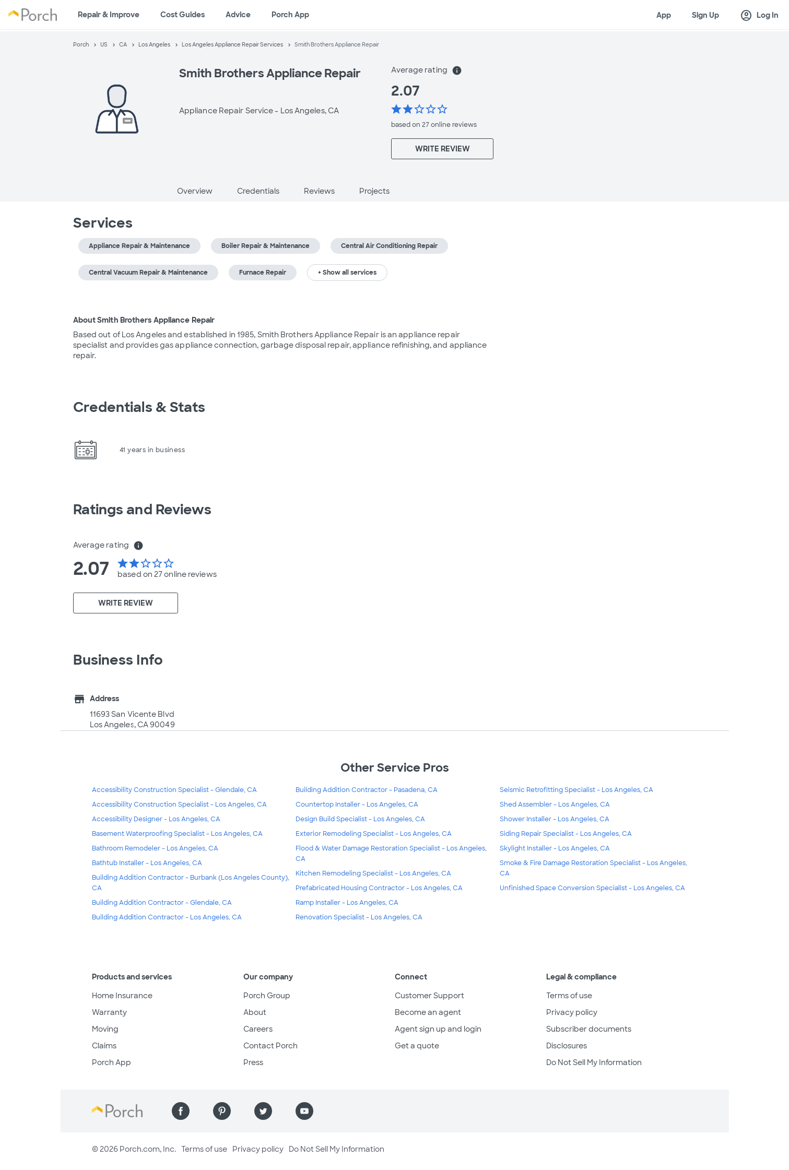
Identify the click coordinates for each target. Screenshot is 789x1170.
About (254, 1012)
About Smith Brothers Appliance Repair (144, 320)
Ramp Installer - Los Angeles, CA (347, 903)
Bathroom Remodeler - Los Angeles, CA (155, 848)
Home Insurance (122, 995)
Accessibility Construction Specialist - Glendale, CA (174, 790)
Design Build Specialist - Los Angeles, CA (360, 819)
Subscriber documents (588, 1029)
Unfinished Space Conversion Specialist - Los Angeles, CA (592, 888)
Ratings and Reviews (142, 509)
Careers (258, 1029)
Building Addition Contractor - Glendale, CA (162, 903)
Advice (238, 14)
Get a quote (417, 1045)
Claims (104, 1045)
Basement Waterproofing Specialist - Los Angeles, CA (177, 834)
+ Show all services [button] (347, 272)
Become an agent (428, 1012)
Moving (105, 1029)
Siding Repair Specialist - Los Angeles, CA (566, 834)
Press (253, 1062)
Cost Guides (182, 14)
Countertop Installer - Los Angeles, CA (357, 804)
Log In (759, 15)
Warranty (109, 1012)
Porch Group (266, 995)
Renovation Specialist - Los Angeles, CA (359, 917)
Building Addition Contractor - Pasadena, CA (367, 790)
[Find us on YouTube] (304, 1111)
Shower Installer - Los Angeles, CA (554, 819)
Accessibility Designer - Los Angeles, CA (156, 819)
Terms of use (569, 995)
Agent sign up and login (438, 1029)
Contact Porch (270, 1045)
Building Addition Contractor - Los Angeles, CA (167, 917)
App (663, 15)
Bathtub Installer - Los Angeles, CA (147, 863)
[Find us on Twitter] (263, 1111)
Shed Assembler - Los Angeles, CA (555, 804)
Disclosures (566, 1045)
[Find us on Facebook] (181, 1111)
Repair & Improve (108, 14)
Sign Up (705, 15)
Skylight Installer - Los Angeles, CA (555, 848)
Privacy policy (571, 1012)
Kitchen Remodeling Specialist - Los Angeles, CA (373, 873)
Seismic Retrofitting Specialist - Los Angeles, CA (576, 790)
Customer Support (429, 995)
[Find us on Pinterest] (222, 1111)
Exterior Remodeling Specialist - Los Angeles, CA (374, 834)
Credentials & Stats (139, 407)
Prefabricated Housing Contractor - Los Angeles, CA (379, 888)
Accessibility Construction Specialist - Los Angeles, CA (179, 804)
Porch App (290, 14)
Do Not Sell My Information (594, 1062)
